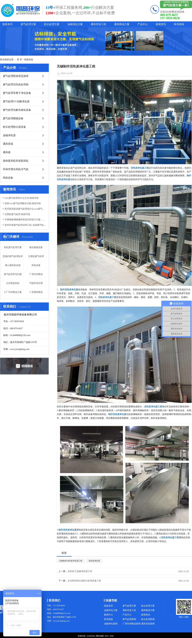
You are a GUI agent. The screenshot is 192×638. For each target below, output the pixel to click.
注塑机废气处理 (36, 256)
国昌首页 (7, 24)
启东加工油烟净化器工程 (80, 571)
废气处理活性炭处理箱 (15, 84)
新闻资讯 (161, 24)
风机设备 (8, 177)
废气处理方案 (28, 24)
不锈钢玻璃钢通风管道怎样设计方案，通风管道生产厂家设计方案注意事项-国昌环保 (25, 219)
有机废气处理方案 (13, 247)
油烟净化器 (9, 135)
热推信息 (28, 59)
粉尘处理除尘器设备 (14, 126)
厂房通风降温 (36, 292)
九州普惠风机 (13, 283)
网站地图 (100, 636)
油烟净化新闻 (110, 623)
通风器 (7, 152)
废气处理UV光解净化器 (16, 101)
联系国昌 (179, 24)
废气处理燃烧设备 (13, 118)
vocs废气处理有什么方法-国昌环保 (22, 198)
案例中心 (108, 615)
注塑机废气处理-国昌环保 (17, 214)
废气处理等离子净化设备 (17, 93)
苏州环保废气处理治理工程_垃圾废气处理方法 (25, 225)
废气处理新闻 (129, 619)
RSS (106, 636)
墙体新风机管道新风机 (15, 160)
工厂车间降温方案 (13, 292)
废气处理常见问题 (13, 274)
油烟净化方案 (75, 24)
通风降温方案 (121, 24)
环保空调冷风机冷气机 (15, 169)
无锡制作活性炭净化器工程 (70, 561)
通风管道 (8, 143)
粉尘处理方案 (51, 24)
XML (112, 636)
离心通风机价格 (13, 265)
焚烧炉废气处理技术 (13, 256)
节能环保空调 (36, 283)
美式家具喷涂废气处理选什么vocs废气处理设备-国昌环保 (25, 209)
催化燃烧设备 (36, 247)
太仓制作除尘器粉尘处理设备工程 (84, 580)
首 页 (19, 59)
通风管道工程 (98, 24)
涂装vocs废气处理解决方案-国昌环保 (23, 203)
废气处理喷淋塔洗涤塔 (15, 76)
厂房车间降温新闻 (131, 623)
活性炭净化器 (94, 561)
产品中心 (142, 24)
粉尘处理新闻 (148, 619)
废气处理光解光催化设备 (17, 110)
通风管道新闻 (148, 623)
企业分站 (91, 636)
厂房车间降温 (36, 274)
